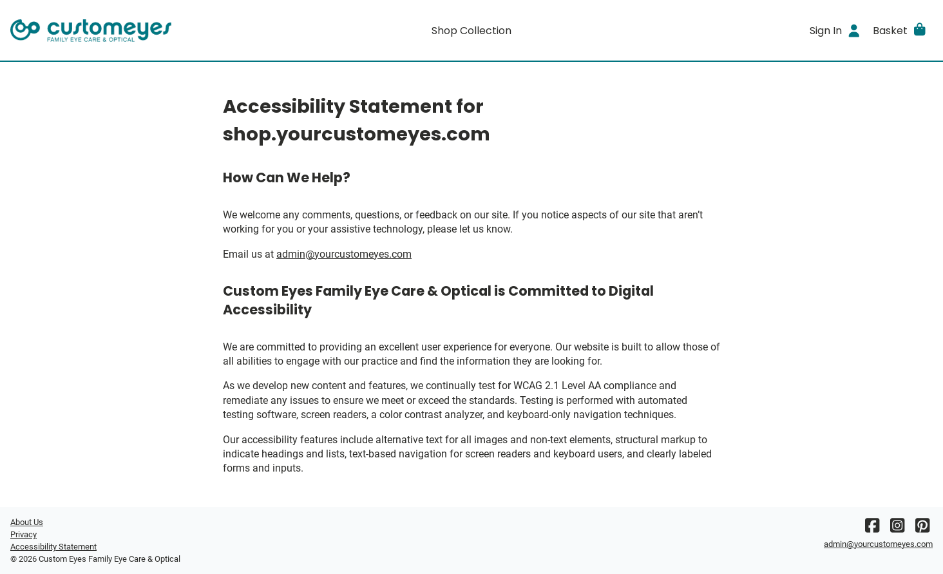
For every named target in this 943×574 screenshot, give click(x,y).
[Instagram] (897, 528)
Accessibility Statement (53, 546)
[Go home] (125, 30)
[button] (900, 30)
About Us (26, 522)
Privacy (23, 534)
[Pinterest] (922, 528)
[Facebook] (872, 528)
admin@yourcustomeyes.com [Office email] (344, 254)
